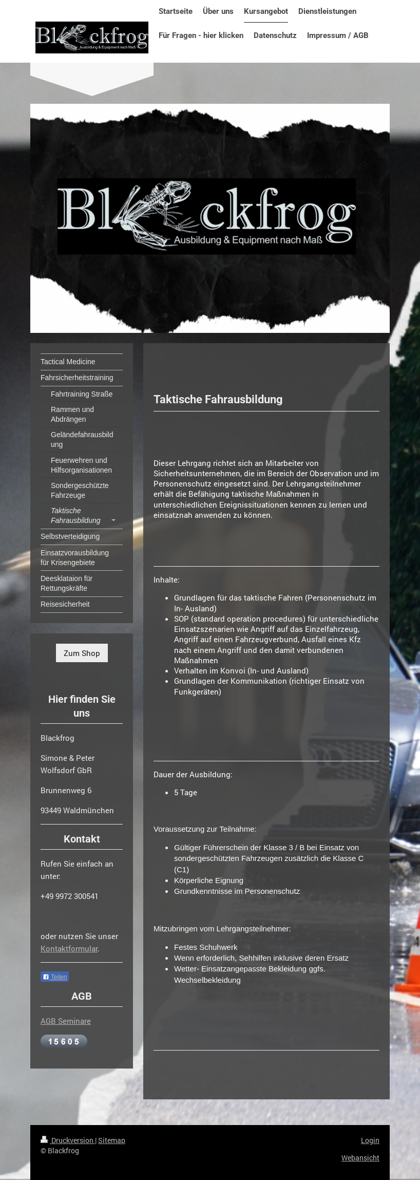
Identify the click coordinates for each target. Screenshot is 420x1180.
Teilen (55, 977)
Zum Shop (82, 653)
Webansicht (360, 1158)
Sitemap (111, 1140)
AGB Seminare (66, 1021)
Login (370, 1140)
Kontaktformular (69, 948)
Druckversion (68, 1140)
